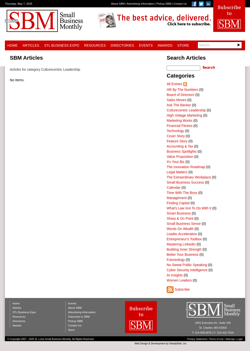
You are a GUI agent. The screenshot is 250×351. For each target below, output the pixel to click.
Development (158, 343)
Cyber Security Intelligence (187, 270)
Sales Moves (176, 100)
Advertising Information (140, 3)
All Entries (174, 84)
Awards (165, 45)
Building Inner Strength (184, 249)
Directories (122, 45)
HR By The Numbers (182, 90)
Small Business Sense (184, 224)
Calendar (174, 187)
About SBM (118, 3)
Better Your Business (183, 254)
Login (240, 339)
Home (12, 45)
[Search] (220, 45)
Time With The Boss (182, 193)
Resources (95, 45)
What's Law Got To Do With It (189, 208)
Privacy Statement (197, 339)
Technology (175, 131)
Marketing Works (179, 120)
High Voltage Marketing (184, 115)
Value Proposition (180, 157)
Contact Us (180, 3)
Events (146, 45)
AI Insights (175, 275)
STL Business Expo (61, 45)
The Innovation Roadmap (186, 167)
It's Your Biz (176, 162)
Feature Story (177, 141)
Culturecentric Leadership (186, 110)
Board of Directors (180, 95)
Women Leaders (179, 280)
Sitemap (230, 339)
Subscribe (182, 289)
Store (183, 45)
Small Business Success (185, 182)
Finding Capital (178, 203)
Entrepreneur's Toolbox (184, 239)
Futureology (176, 260)
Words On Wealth (180, 229)
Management (177, 198)
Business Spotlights (182, 151)
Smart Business (179, 213)
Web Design (141, 343)
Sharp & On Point (180, 218)
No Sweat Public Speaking (187, 265)
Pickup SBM (164, 3)
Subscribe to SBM (79, 316)
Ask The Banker (179, 105)
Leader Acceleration (182, 234)
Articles (31, 45)
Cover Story (176, 136)
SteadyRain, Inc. (178, 343)
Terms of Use (216, 339)
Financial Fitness (179, 126)
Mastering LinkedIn (181, 244)
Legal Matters (177, 172)
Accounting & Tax (180, 146)
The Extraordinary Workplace (189, 177)
